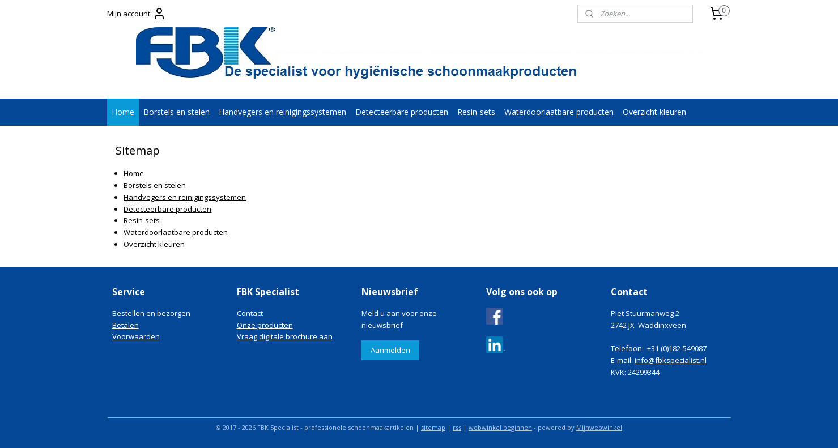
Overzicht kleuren (654, 111)
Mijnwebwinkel (599, 427)
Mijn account (136, 13)
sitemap (433, 427)
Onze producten (265, 325)
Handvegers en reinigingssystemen (282, 111)
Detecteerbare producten (401, 111)
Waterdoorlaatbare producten (559, 111)
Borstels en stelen (176, 111)
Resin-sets (476, 111)
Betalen (125, 325)
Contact (250, 313)
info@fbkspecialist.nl (671, 360)
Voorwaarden (136, 336)
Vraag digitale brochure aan (285, 336)
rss (457, 427)
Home (123, 111)
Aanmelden (390, 350)
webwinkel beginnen (500, 427)
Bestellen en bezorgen (151, 313)
